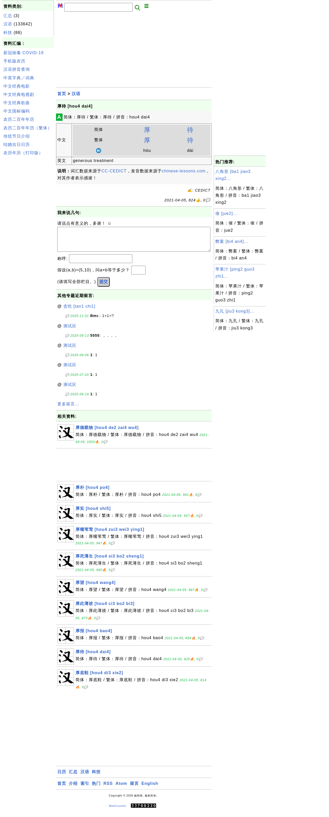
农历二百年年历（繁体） (27, 128)
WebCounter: (118, 810)
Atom (121, 788)
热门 (96, 788)
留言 (134, 788)
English (149, 788)
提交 (103, 287)
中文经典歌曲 (16, 103)
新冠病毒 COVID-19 (23, 53)
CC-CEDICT (114, 171)
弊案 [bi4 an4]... (231, 241)
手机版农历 (14, 61)
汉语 (7, 24)
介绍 (73, 788)
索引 (84, 788)
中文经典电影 (16, 86)
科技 (7, 32)
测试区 (70, 331)
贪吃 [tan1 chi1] (79, 311)
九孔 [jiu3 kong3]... (234, 311)
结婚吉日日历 (16, 144)
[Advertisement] (28, 235)
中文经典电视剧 (18, 94)
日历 (61, 777)
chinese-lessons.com (183, 171)
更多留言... (68, 409)
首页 (61, 93)
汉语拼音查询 (16, 69)
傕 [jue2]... (226, 213)
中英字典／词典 (18, 78)
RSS (108, 788)
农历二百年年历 (18, 119)
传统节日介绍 (16, 136)
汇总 (7, 15)
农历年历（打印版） (23, 153)
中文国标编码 (16, 111)
